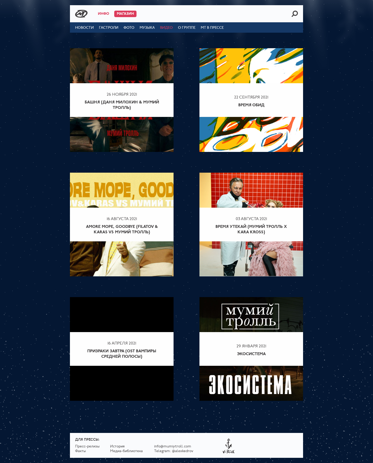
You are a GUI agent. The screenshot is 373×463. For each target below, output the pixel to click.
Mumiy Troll (81, 14)
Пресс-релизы (87, 446)
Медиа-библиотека (126, 451)
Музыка (147, 28)
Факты (80, 451)
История (117, 446)
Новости (84, 28)
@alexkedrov (182, 451)
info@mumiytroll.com (172, 446)
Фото (129, 28)
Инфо (103, 14)
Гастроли (108, 28)
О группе (187, 28)
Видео (166, 28)
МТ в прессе (212, 28)
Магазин (125, 14)
